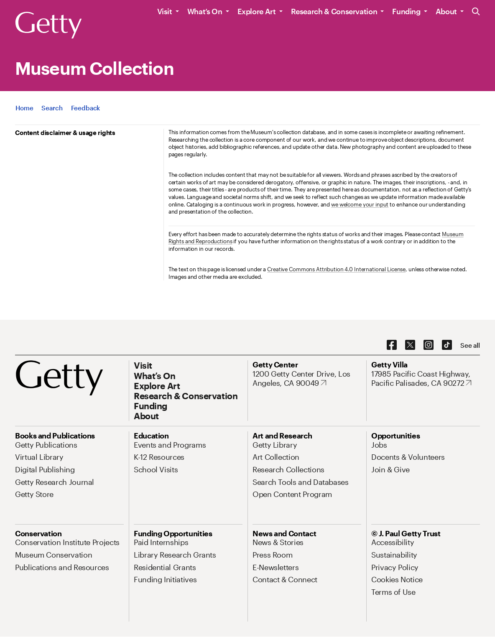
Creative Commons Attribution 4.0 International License (336, 269)
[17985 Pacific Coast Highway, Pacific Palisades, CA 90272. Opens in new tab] (425, 378)
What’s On (204, 11)
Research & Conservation (334, 11)
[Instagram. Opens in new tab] (429, 345)
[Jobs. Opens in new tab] (379, 444)
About (446, 11)
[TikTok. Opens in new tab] (447, 345)
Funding (406, 11)
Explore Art (256, 11)
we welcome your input (359, 204)
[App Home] (24, 108)
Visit (164, 11)
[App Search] (51, 108)
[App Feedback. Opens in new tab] (85, 108)
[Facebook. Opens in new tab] (392, 345)
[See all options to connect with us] (470, 345)
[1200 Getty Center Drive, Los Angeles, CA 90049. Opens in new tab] (307, 378)
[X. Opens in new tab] (410, 345)
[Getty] (48, 25)
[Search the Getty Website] (476, 12)
